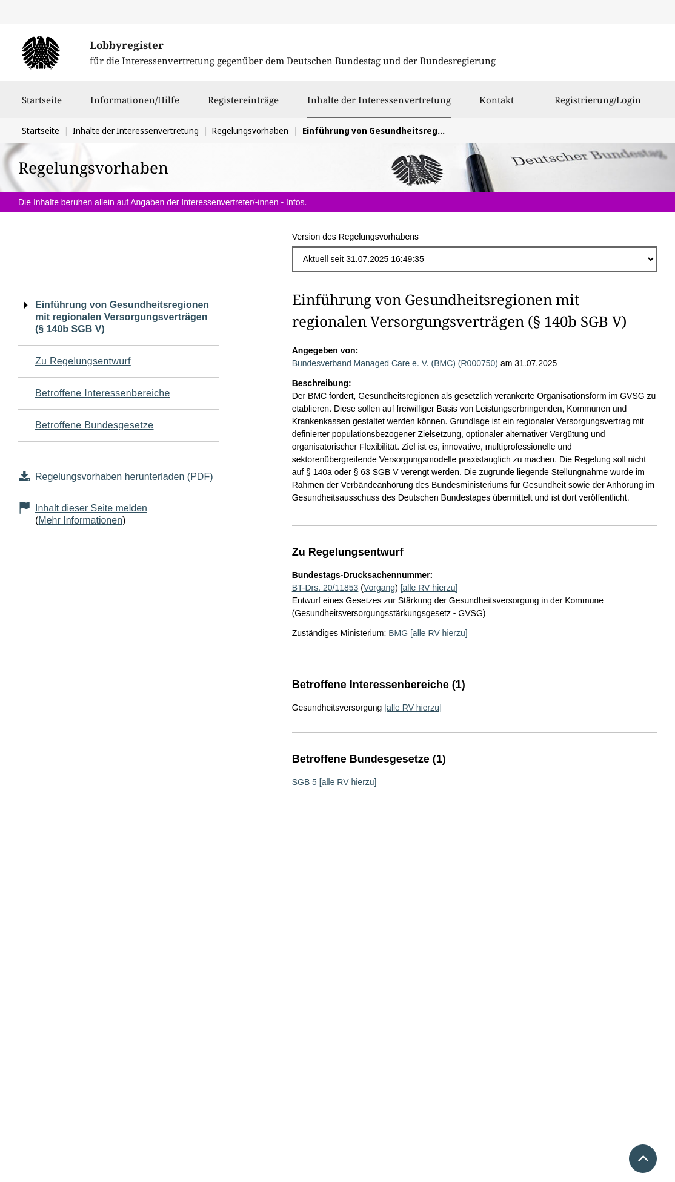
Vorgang (379, 588)
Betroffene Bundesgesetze (94, 425)
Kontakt (496, 106)
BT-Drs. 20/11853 (325, 588)
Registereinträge (243, 106)
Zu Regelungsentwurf (83, 361)
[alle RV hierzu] (429, 588)
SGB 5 (304, 782)
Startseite (42, 106)
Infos (295, 202)
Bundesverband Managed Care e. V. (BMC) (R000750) (395, 363)
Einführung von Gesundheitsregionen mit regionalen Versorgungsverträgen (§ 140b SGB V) (122, 317)
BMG (398, 633)
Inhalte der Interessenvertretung (379, 100)
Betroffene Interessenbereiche (102, 393)
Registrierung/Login (597, 106)
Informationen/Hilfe (134, 106)
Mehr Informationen (80, 520)
